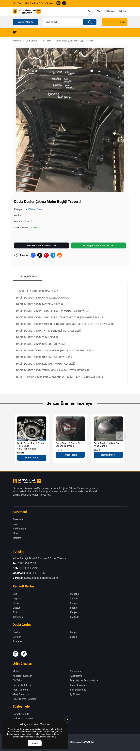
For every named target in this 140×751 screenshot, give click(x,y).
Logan (73, 636)
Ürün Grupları (32, 41)
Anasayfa (17, 41)
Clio (15, 593)
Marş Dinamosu (21, 694)
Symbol (74, 598)
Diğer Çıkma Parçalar (24, 698)
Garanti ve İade (21, 714)
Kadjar (73, 612)
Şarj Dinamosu (78, 689)
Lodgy (73, 632)
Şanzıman (75, 671)
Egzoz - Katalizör (22, 685)
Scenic (74, 607)
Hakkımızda (110, 11)
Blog (99, 11)
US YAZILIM (87, 742)
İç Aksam (75, 694)
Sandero (17, 641)
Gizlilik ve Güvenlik (23, 718)
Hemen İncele (32, 457)
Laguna (17, 598)
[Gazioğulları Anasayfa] (27, 11)
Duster (40, 209)
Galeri (90, 11)
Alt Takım (47, 41)
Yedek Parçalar (25, 22)
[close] (67, 719)
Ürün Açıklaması (27, 276)
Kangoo (74, 603)
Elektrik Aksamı (79, 685)
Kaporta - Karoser (22, 675)
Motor (16, 671)
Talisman (18, 617)
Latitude (74, 617)
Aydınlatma (76, 675)
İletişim (122, 11)
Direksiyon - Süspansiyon (84, 680)
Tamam (34, 743)
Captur (16, 607)
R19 (15, 612)
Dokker (17, 636)
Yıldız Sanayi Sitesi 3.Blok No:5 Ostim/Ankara (33, 3)
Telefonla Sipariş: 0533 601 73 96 (41, 245)
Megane (74, 593)
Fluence (17, 603)
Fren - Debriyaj (20, 689)
